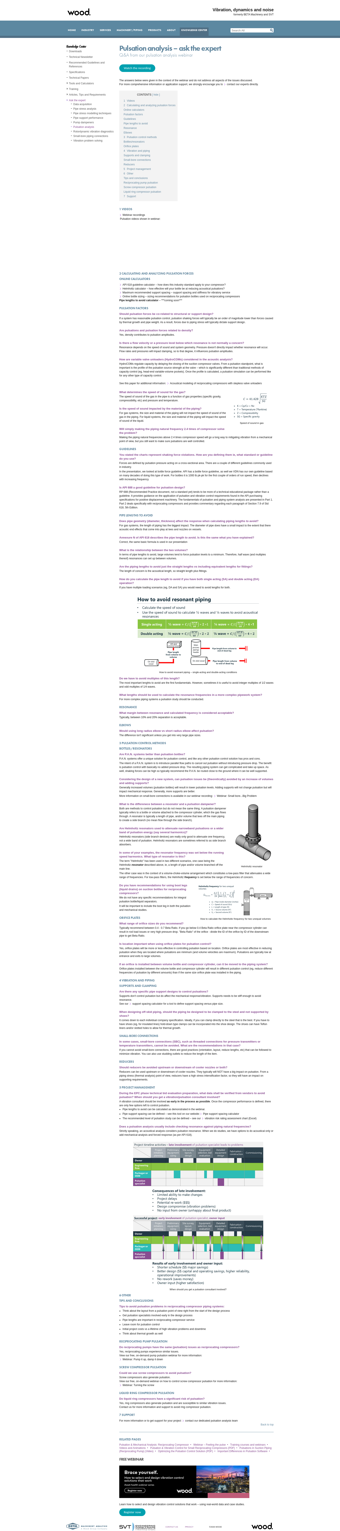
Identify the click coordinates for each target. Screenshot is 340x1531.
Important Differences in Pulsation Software (242, 1451)
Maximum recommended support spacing (146, 292)
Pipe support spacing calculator (221, 1113)
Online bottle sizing (133, 296)
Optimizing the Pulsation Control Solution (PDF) (185, 1451)
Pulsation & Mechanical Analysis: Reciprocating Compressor (154, 1444)
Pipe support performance (88, 117)
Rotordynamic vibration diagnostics (93, 131)
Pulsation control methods (140, 137)
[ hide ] (156, 94)
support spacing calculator (147, 1003)
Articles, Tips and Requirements (87, 94)
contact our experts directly (242, 84)
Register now (132, 1512)
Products (154, 30)
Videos (129, 100)
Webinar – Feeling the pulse (209, 1444)
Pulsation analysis (83, 127)
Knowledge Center (194, 30)
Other (128, 173)
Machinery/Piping (129, 30)
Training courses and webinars (248, 1444)
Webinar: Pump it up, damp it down (143, 1359)
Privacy (189, 1527)
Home (72, 30)
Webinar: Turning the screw (138, 1385)
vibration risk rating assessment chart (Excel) (231, 1118)
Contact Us (171, 1527)
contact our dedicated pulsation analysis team (211, 1420)
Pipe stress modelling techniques (92, 113)
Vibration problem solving (88, 140)
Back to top (267, 1424)
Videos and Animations (132, 1448)
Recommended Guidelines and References (87, 64)
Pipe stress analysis (84, 108)
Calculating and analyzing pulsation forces (149, 105)
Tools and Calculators (81, 83)
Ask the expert (77, 100)
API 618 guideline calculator (139, 284)
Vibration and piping (137, 150)
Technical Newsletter (81, 57)
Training (73, 89)
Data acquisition (82, 104)
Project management (137, 169)
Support (130, 196)
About (171, 30)
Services (105, 30)
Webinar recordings (134, 214)
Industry (87, 30)
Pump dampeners (83, 122)
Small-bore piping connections (90, 136)
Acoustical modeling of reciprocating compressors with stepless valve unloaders (216, 383)
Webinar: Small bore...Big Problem (237, 795)
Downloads (75, 51)
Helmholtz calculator (134, 288)
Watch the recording (137, 68)
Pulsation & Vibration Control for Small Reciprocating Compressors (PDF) (192, 1448)
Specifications (77, 72)
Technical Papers (79, 77)
